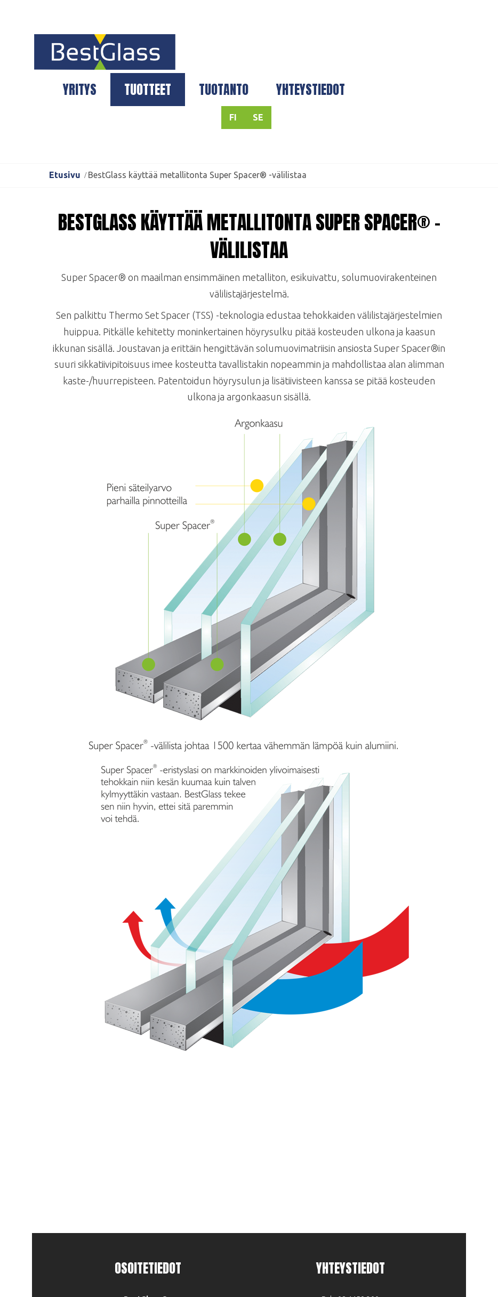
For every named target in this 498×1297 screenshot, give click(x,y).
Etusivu (65, 175)
